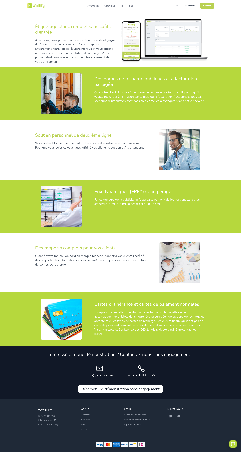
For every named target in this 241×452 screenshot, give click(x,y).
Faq (131, 6)
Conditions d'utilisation (135, 414)
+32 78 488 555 (141, 375)
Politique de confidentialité (137, 419)
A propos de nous (132, 424)
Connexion (190, 5)
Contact (207, 5)
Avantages (93, 6)
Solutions (109, 6)
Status (84, 429)
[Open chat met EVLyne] (233, 444)
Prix (122, 6)
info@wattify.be (100, 375)
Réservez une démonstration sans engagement (120, 389)
